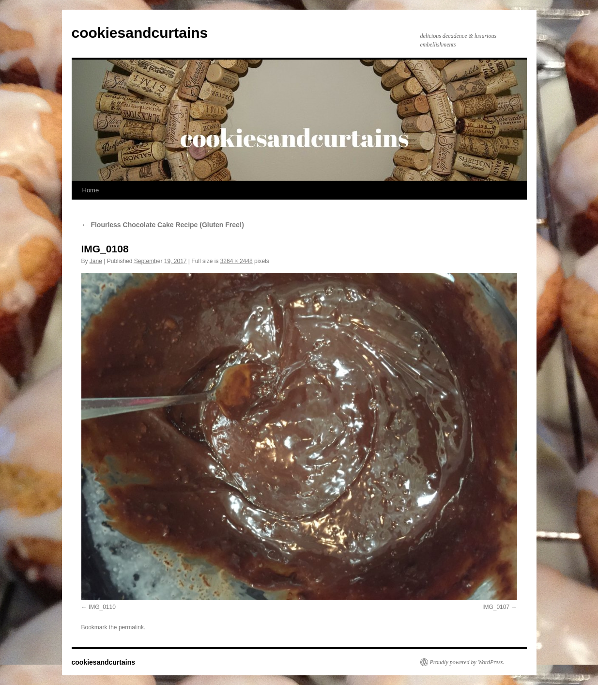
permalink (131, 627)
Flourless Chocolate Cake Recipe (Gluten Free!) (163, 225)
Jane (96, 261)
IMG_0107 (495, 607)
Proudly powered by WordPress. (467, 662)
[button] (299, 436)
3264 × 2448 (236, 261)
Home (90, 190)
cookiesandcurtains (140, 33)
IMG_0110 (102, 607)
